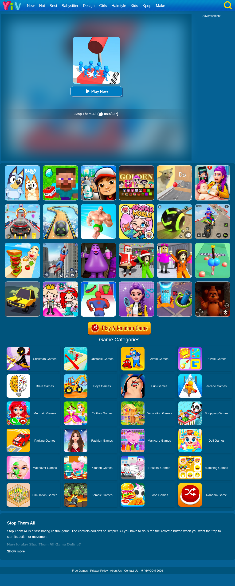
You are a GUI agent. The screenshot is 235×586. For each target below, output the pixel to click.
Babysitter (70, 6)
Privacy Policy (99, 570)
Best (53, 6)
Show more (16, 551)
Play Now (96, 91)
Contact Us (131, 570)
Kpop (147, 6)
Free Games (80, 570)
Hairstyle (119, 6)
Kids (134, 6)
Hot (42, 6)
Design (89, 6)
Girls (103, 6)
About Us (116, 570)
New (31, 6)
